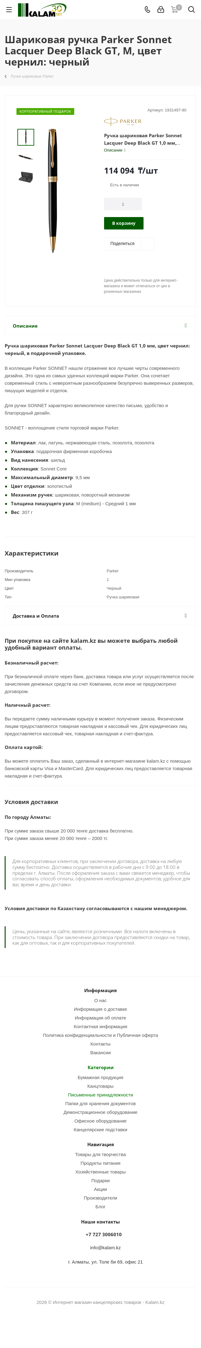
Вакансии (100, 1052)
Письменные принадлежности (100, 1095)
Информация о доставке (100, 1009)
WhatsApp (108, 1326)
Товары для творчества (100, 1154)
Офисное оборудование (101, 1121)
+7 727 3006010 (104, 1234)
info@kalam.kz (105, 1247)
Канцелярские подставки (100, 1129)
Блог (100, 1206)
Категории (101, 1067)
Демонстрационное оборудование (101, 1112)
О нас (100, 1000)
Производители (100, 1198)
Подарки (100, 1180)
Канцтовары (100, 1086)
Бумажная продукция (100, 1077)
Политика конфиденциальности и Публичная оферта (100, 1035)
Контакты (100, 1044)
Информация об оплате (100, 1017)
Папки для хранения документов (100, 1103)
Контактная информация (100, 1026)
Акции (100, 1189)
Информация (100, 990)
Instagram (93, 1326)
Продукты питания (100, 1163)
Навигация (100, 1144)
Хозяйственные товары (100, 1172)
